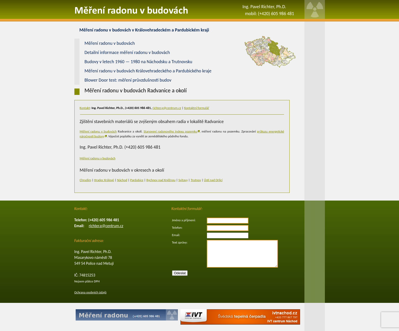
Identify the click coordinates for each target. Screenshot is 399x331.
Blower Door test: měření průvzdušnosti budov (128, 80)
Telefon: (177, 227)
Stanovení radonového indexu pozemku (170, 131)
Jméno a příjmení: (184, 220)
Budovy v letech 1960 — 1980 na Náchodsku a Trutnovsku (138, 61)
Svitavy (183, 180)
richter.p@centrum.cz (166, 108)
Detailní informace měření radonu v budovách (127, 52)
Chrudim (85, 180)
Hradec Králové (104, 180)
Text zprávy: (180, 242)
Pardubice (136, 180)
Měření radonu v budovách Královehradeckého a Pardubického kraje (148, 71)
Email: (176, 235)
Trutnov (196, 180)
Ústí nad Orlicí (213, 180)
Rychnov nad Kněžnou (161, 180)
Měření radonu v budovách (98, 131)
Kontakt (85, 108)
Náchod (122, 180)
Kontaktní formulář (196, 108)
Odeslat (180, 273)
